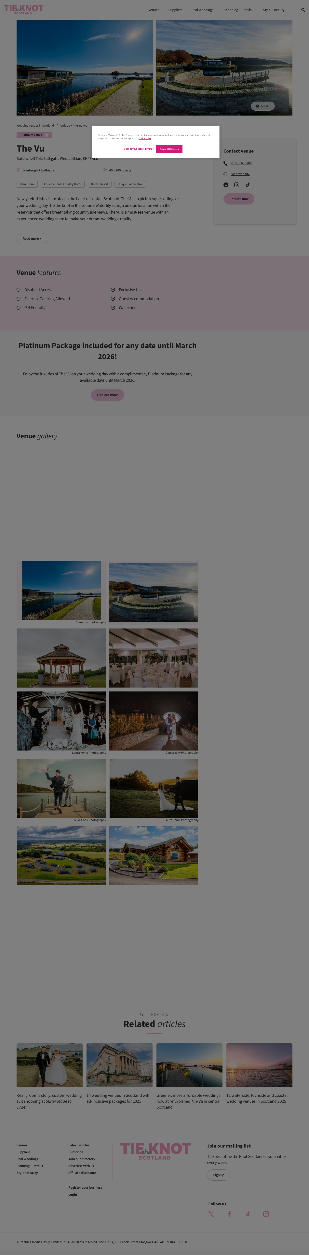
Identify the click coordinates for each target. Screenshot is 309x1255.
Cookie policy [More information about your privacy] (145, 138)
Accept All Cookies (169, 149)
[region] (156, 142)
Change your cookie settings (139, 149)
